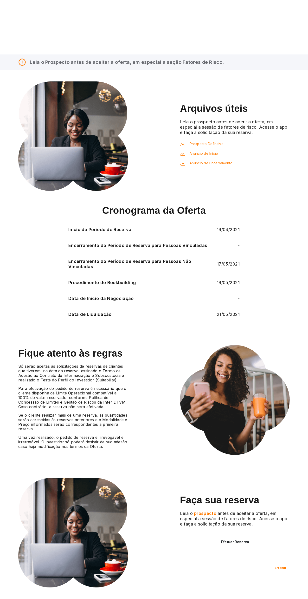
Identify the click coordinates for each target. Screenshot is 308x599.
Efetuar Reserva (235, 542)
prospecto (204, 513)
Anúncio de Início (204, 153)
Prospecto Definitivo (207, 144)
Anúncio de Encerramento (211, 163)
